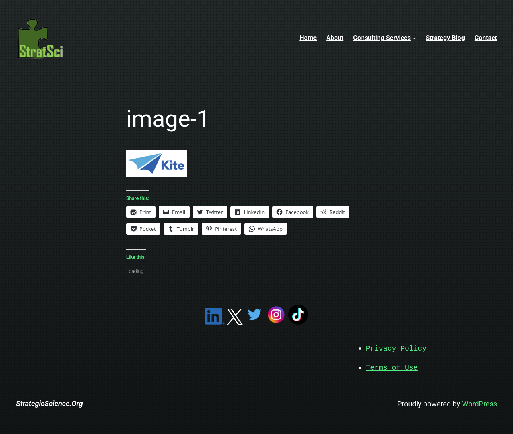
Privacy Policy (396, 348)
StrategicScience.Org (49, 402)
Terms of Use (392, 367)
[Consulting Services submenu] (414, 38)
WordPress (479, 403)
